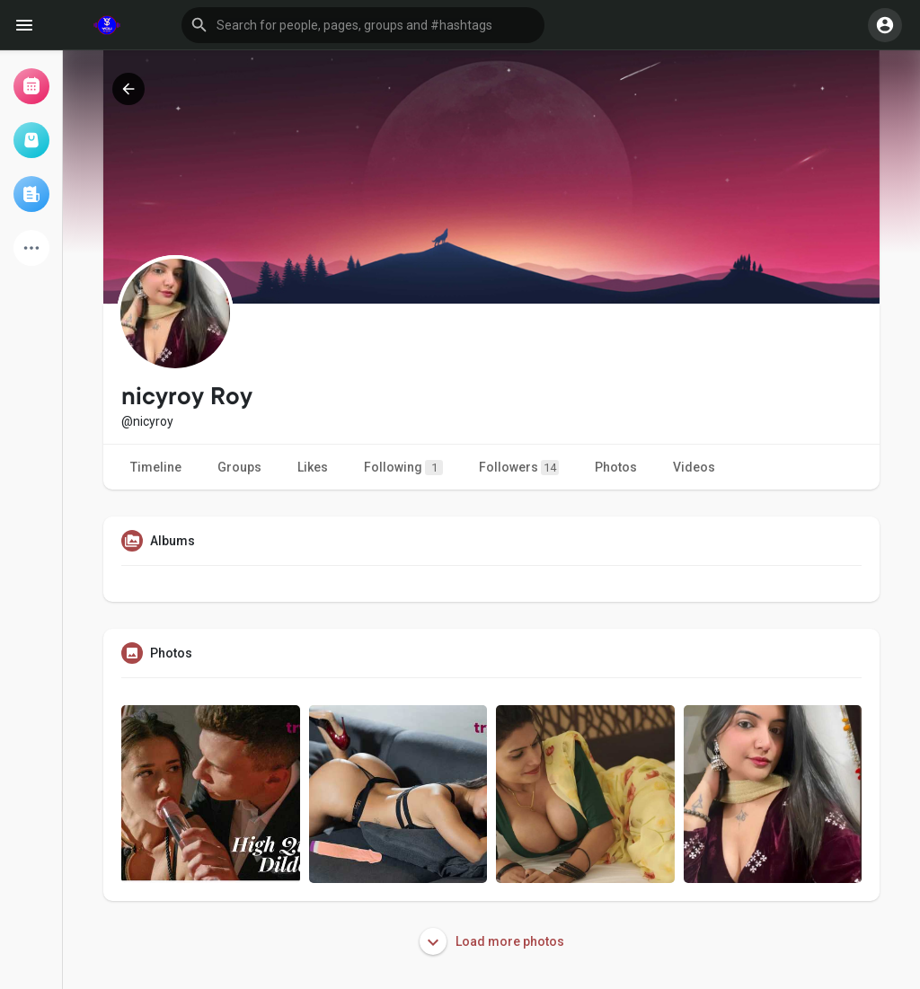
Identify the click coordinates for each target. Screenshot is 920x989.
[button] (362, 25)
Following (403, 467)
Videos (694, 467)
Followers (519, 467)
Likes (312, 467)
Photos (616, 467)
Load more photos (492, 941)
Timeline (155, 467)
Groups (239, 467)
